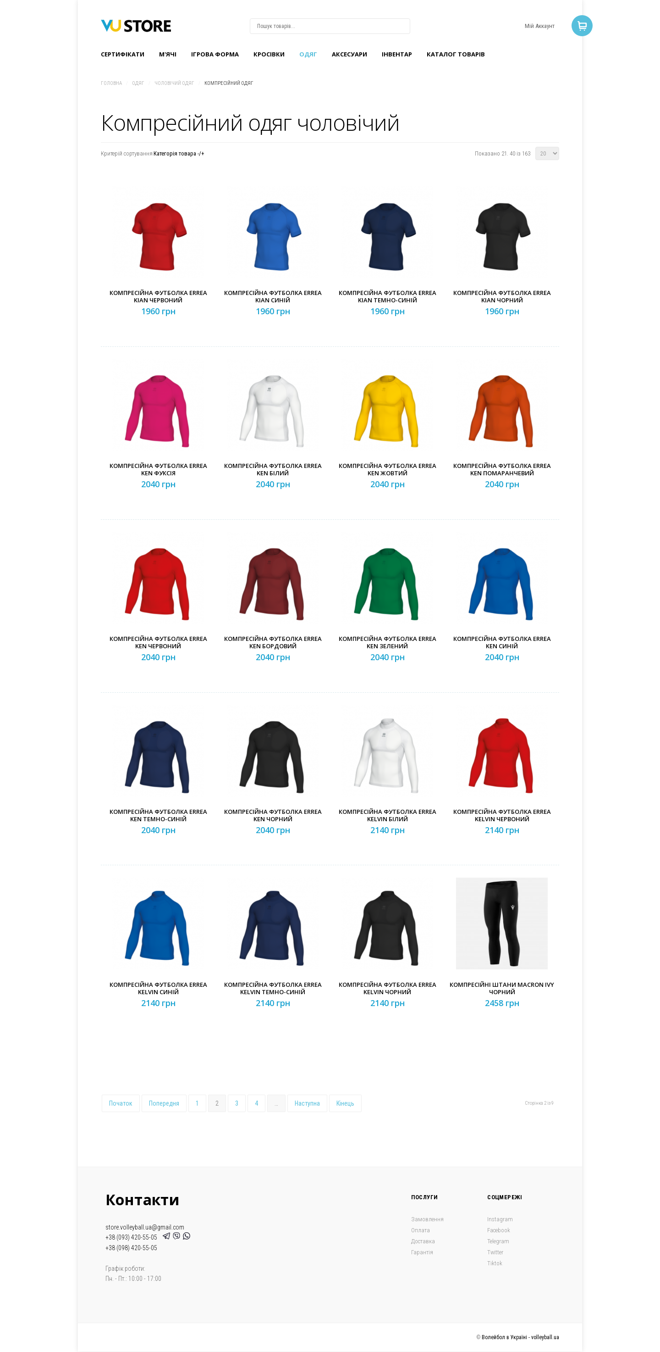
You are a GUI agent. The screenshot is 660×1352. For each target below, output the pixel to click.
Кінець (345, 1103)
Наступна (307, 1103)
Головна (111, 83)
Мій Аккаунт (540, 25)
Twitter (495, 1252)
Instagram (500, 1219)
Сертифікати (122, 54)
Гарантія (422, 1252)
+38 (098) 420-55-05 (131, 1248)
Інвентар (397, 54)
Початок (120, 1103)
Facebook (498, 1230)
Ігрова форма (215, 54)
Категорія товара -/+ (179, 153)
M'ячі (167, 54)
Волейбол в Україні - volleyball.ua (520, 1337)
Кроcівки (269, 54)
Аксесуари (349, 54)
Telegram (498, 1241)
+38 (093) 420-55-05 (132, 1237)
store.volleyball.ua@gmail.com (144, 1227)
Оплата (420, 1230)
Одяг (308, 54)
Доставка (423, 1241)
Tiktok (494, 1263)
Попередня (164, 1103)
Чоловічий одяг (174, 83)
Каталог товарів (456, 54)
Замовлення (427, 1219)
